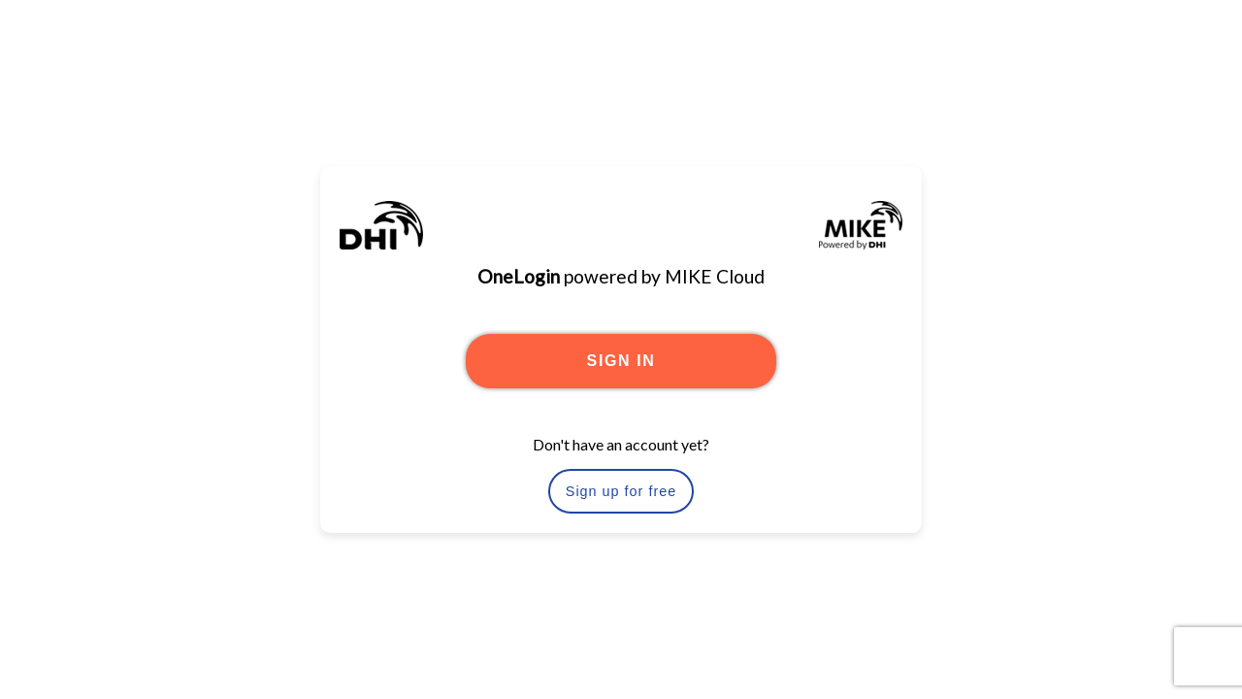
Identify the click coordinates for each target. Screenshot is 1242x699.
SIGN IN (621, 360)
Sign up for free (621, 491)
